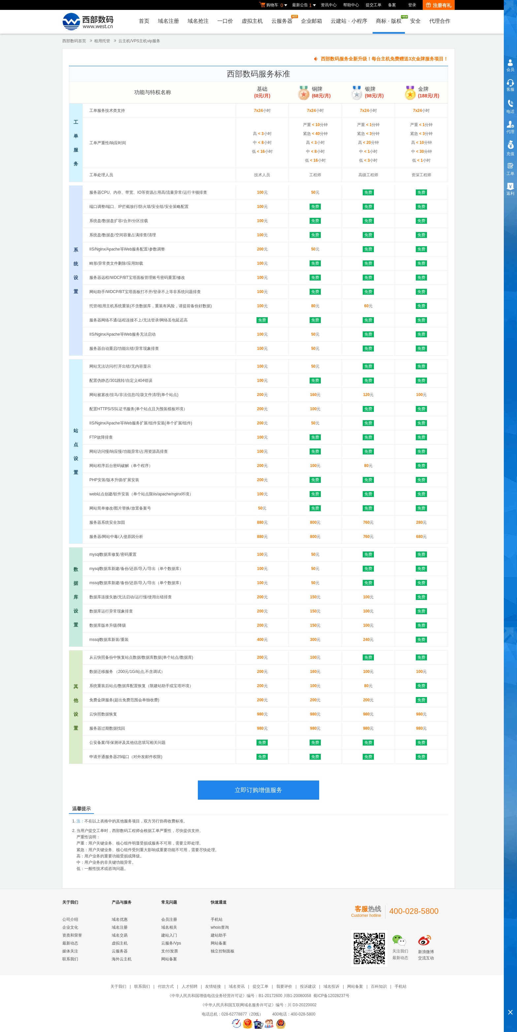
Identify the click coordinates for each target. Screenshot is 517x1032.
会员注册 (169, 919)
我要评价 (284, 986)
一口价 (225, 21)
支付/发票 (169, 951)
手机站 (217, 919)
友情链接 (213, 986)
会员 (510, 69)
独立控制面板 (222, 951)
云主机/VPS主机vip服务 (139, 41)
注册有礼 (438, 5)
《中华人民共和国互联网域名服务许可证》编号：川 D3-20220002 (258, 1005)
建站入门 (169, 935)
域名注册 (168, 21)
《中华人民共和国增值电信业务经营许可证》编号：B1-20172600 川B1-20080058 (239, 995)
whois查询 (220, 927)
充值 (510, 153)
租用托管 (102, 41)
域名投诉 (331, 986)
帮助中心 (351, 5)
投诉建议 (308, 986)
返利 (510, 193)
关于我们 (118, 986)
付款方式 (166, 986)
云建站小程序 (349, 21)
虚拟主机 (252, 21)
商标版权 (390, 19)
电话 (510, 111)
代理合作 (439, 21)
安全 (415, 21)
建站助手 (219, 935)
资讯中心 (329, 5)
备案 (392, 5)
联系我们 (70, 959)
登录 (412, 5)
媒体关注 (70, 951)
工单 (510, 173)
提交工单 (373, 5)
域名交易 (120, 935)
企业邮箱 (311, 21)
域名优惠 (120, 919)
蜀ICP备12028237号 (331, 995)
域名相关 (169, 927)
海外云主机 (122, 959)
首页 (144, 21)
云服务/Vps (171, 943)
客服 (510, 89)
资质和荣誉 (72, 935)
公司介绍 (70, 919)
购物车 (274, 5)
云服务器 (283, 19)
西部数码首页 (74, 41)
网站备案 (169, 959)
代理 (510, 131)
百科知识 (379, 986)
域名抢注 (198, 21)
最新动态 (70, 943)
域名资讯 (237, 986)
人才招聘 (190, 986)
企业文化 (70, 927)
